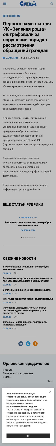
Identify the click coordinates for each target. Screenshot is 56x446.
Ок (28, 436)
